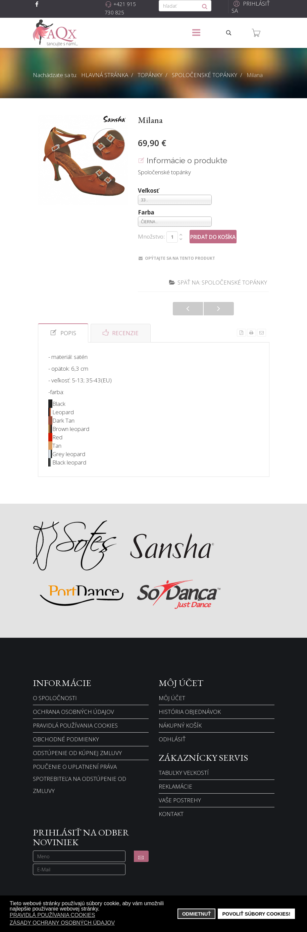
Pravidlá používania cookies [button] (52, 915)
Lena (219, 308)
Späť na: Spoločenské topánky (218, 282)
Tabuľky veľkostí (184, 772)
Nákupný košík (180, 725)
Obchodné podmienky (66, 739)
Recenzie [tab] (121, 333)
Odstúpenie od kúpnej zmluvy (77, 753)
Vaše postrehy (180, 800)
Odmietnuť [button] (196, 914)
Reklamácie (175, 786)
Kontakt (171, 814)
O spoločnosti (55, 698)
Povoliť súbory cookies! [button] (256, 914)
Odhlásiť (172, 739)
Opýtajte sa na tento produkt (177, 258)
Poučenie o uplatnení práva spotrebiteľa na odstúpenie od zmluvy (79, 779)
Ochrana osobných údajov (73, 712)
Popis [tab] (63, 333)
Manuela (188, 308)
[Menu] (196, 33)
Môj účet (172, 698)
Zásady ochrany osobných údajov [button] (62, 923)
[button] (251, 7)
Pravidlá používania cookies (75, 725)
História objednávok (190, 712)
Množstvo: (151, 236)
